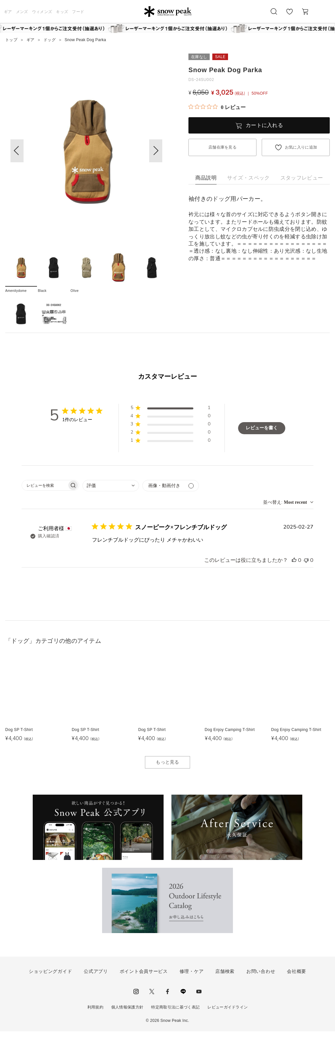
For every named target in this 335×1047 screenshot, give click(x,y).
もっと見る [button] (167, 777)
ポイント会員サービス (144, 987)
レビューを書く (262, 443)
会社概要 (296, 987)
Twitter (152, 1007)
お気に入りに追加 (301, 147)
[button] (155, 150)
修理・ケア (192, 987)
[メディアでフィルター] (170, 501)
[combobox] (110, 501)
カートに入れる (264, 125)
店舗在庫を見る (222, 147)
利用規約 (95, 1023)
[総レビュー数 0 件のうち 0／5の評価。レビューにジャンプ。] (217, 107)
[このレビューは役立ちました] (294, 575)
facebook (167, 1007)
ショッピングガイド (50, 987)
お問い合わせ (260, 987)
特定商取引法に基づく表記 (175, 1023)
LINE (183, 1007)
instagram (136, 1007)
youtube (199, 1007)
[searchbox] (44, 501)
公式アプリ (96, 987)
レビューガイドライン (227, 1023)
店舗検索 (225, 987)
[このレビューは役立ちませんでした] (306, 575)
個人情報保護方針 (127, 1023)
